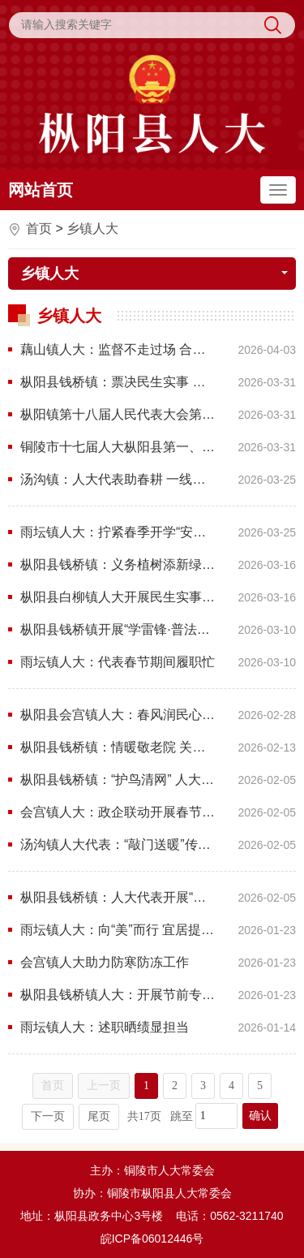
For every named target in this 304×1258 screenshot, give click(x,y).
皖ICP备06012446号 (152, 1238)
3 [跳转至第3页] (203, 1085)
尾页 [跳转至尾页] (99, 1116)
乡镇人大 (92, 228)
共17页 (144, 1116)
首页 (39, 228)
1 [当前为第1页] (146, 1085)
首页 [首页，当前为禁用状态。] (52, 1085)
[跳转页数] (216, 1116)
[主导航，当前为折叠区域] (278, 190)
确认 (260, 1115)
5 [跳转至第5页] (260, 1085)
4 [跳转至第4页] (231, 1085)
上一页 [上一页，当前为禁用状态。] (104, 1085)
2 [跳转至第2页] (175, 1085)
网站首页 (40, 190)
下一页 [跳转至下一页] (48, 1116)
